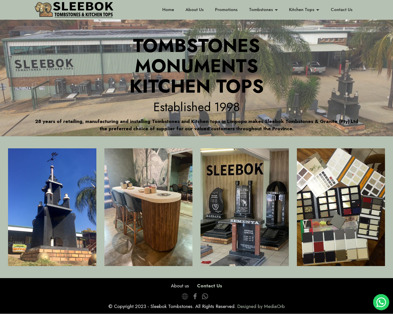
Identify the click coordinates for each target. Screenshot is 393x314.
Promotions (226, 9)
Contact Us (341, 9)
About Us (194, 9)
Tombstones (261, 9)
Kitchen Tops (301, 9)
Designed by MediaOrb (261, 306)
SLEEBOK (127, 9)
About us (180, 285)
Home (168, 9)
